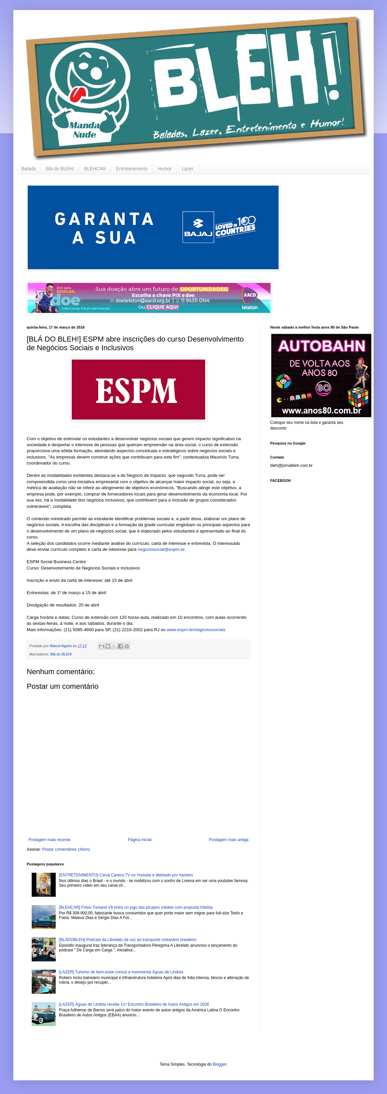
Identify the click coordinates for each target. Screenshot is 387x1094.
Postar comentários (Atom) (66, 849)
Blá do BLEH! (60, 168)
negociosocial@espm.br (161, 549)
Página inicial (139, 839)
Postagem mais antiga (229, 839)
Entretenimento (132, 168)
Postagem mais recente (49, 839)
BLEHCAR (95, 168)
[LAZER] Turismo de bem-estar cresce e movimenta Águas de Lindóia (121, 972)
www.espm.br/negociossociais (196, 629)
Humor (165, 168)
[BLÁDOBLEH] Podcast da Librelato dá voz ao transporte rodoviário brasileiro (128, 939)
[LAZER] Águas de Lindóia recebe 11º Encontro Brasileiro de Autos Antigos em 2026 (134, 1004)
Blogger (220, 1064)
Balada (28, 168)
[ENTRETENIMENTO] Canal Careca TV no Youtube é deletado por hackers (126, 875)
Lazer (187, 168)
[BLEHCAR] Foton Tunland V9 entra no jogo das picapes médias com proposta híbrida (136, 907)
